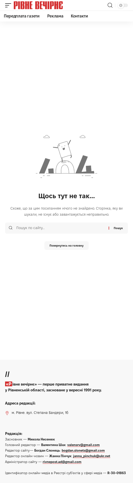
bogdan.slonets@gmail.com (83, 450)
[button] (9, 5)
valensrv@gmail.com (83, 445)
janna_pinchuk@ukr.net (91, 456)
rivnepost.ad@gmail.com (62, 462)
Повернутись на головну (66, 245)
